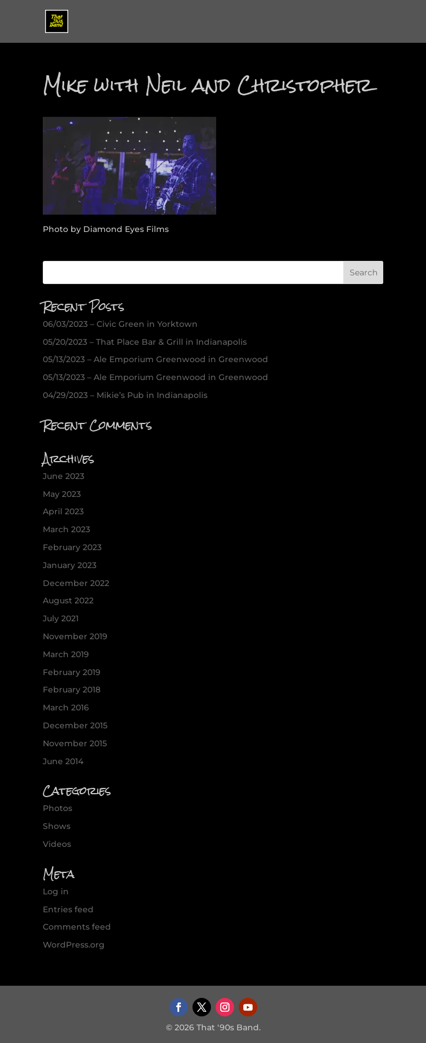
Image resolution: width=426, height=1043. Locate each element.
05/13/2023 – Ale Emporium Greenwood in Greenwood (155, 359)
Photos (57, 808)
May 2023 (62, 494)
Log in (56, 891)
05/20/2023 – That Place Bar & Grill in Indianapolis (145, 342)
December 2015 (75, 725)
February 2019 (72, 672)
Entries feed (68, 909)
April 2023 (63, 511)
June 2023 (63, 476)
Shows (57, 826)
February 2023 (72, 547)
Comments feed (77, 927)
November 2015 (75, 743)
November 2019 (75, 636)
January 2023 (70, 565)
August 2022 (68, 600)
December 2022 (76, 583)
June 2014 (63, 761)
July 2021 (61, 618)
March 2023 (66, 529)
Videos (57, 844)
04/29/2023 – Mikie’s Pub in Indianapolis (125, 395)
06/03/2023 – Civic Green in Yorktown (120, 324)
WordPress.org (74, 944)
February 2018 (72, 689)
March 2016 (66, 707)
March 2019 (66, 654)
